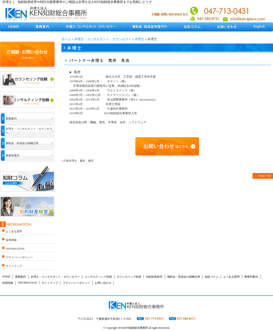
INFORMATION (15, 248)
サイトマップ (14, 266)
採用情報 (11, 240)
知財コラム (211, 276)
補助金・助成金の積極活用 (22, 143)
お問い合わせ (103, 282)
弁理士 (139, 39)
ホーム (66, 39)
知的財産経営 (154, 276)
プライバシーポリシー (19, 257)
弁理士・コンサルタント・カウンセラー (102, 39)
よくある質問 (14, 231)
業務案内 (11, 118)
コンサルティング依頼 (98, 276)
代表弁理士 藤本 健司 (78, 160)
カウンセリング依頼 (129, 276)
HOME (6, 276)
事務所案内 (12, 155)
